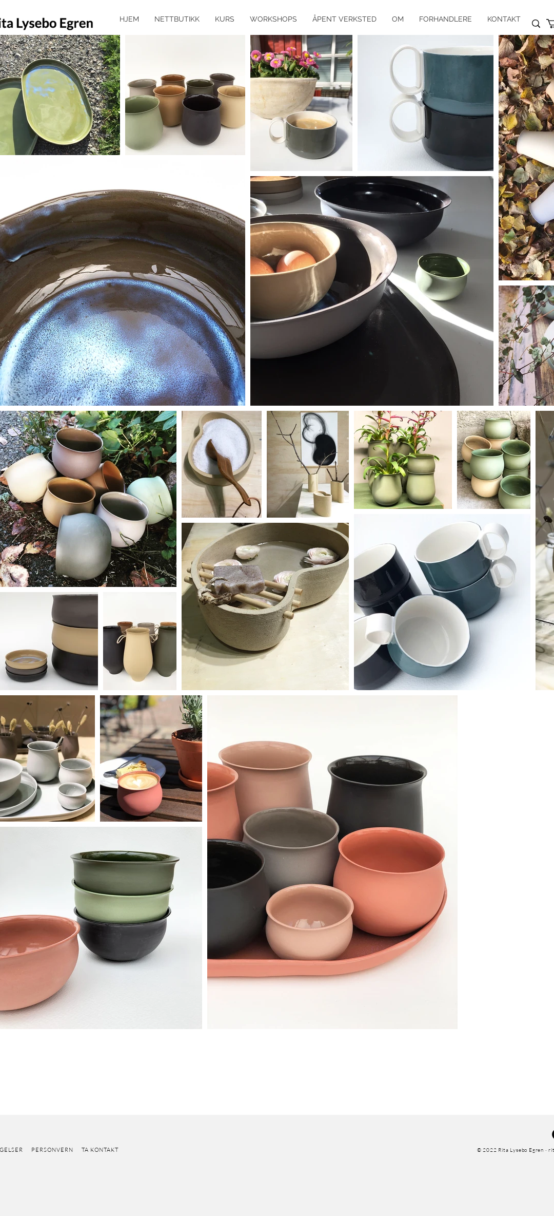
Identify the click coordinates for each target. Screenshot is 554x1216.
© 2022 (487, 1150)
